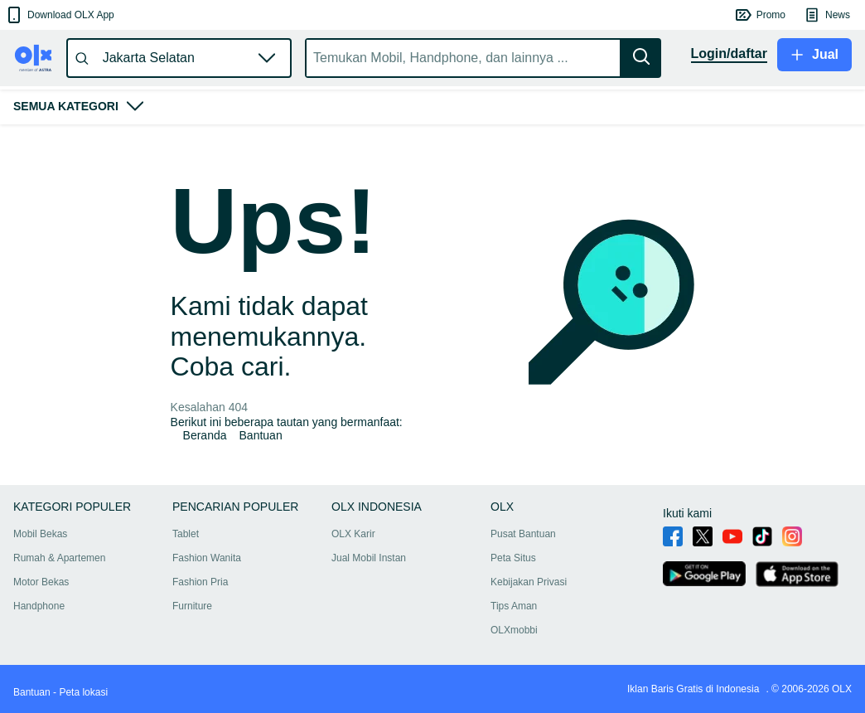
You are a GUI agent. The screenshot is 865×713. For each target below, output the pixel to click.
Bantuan (261, 435)
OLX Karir (353, 534)
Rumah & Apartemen (59, 558)
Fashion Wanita (206, 558)
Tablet (185, 534)
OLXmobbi (514, 630)
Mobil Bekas (40, 534)
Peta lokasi (83, 692)
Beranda (205, 435)
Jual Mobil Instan (368, 558)
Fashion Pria (200, 582)
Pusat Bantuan (523, 534)
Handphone (39, 606)
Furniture (192, 606)
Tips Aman (513, 606)
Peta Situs (513, 558)
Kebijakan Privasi (528, 582)
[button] (59, 15)
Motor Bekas (41, 582)
